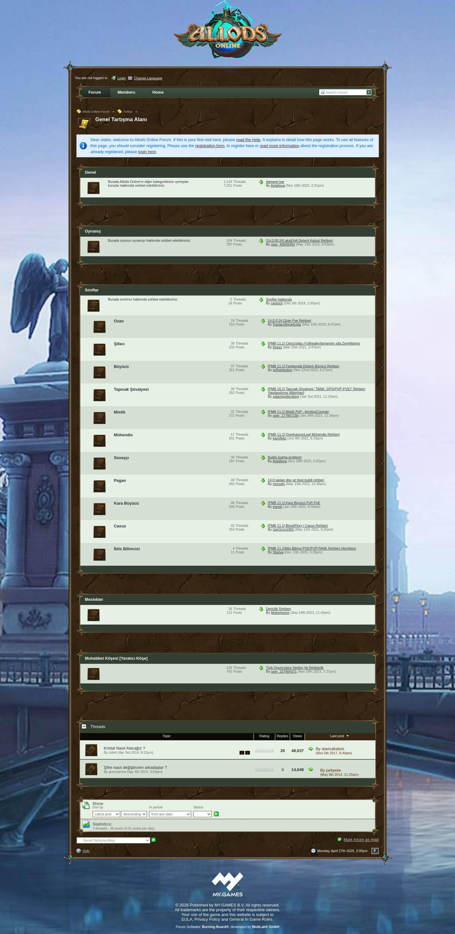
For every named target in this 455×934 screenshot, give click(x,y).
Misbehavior (280, 612)
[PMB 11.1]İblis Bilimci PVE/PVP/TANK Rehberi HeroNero (312, 548)
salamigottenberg (286, 396)
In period (155, 807)
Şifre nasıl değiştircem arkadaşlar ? (135, 767)
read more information (279, 145)
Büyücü (121, 366)
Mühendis (123, 435)
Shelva (278, 552)
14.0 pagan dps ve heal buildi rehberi (296, 480)
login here (147, 151)
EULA (186, 919)
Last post (340, 735)
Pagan (120, 480)
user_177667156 (286, 415)
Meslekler (94, 599)
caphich (276, 303)
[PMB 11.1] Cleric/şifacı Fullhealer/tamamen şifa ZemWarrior (314, 343)
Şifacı (119, 343)
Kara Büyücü (126, 503)
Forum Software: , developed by (227, 927)
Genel (90, 172)
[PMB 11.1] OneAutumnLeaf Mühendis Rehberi (304, 434)
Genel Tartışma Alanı (121, 119)
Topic (167, 736)
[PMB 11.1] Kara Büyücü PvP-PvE (294, 503)
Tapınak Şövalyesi (131, 389)
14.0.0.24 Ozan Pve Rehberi (289, 320)
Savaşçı (121, 457)
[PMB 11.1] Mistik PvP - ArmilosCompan (298, 412)
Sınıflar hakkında (279, 299)
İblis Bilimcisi (127, 548)
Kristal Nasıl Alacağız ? (124, 748)
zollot (113, 752)
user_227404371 (284, 671)
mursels (279, 484)
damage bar (275, 182)
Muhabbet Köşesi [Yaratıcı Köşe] (116, 658)
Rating (264, 736)
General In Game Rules (250, 919)
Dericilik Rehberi (278, 609)
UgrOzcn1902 (283, 529)
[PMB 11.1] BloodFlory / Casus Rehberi (298, 525)
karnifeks (280, 438)
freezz (277, 347)
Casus (120, 526)
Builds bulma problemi (285, 457)
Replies (282, 736)
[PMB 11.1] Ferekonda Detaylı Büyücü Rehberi (303, 366)
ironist (277, 506)
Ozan (119, 321)
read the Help (248, 139)
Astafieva (278, 185)
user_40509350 (283, 244)
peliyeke (333, 770)
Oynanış (93, 231)
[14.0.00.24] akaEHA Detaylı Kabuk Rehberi (299, 240)
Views (297, 736)
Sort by (98, 807)
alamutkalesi (333, 748)
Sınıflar (92, 290)
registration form (209, 145)
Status (198, 807)
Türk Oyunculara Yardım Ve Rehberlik (295, 667)
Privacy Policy (207, 919)
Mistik (119, 412)
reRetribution (282, 370)
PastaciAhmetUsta (287, 324)
